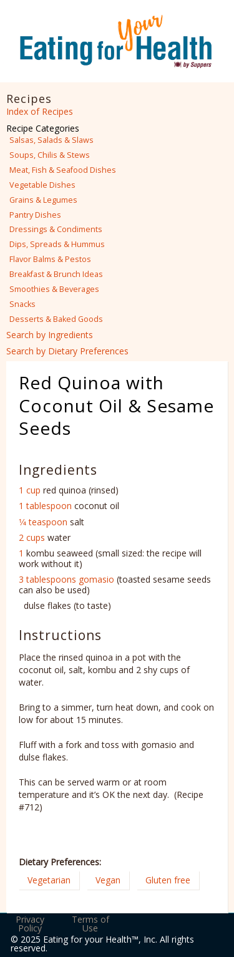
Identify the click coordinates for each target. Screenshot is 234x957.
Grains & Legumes (43, 200)
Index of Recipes (39, 111)
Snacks (22, 304)
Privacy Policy (30, 923)
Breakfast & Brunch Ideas (56, 274)
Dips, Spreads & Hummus (57, 244)
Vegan (107, 880)
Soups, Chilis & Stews (49, 155)
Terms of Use (90, 923)
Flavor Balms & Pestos (50, 259)
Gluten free (167, 880)
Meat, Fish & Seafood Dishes (62, 170)
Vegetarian (49, 880)
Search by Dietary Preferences (67, 351)
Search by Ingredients (49, 335)
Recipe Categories (42, 128)
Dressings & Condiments (55, 229)
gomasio (96, 579)
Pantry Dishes (35, 215)
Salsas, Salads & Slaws (51, 140)
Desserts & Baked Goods (56, 319)
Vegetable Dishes (42, 185)
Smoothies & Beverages (54, 289)
